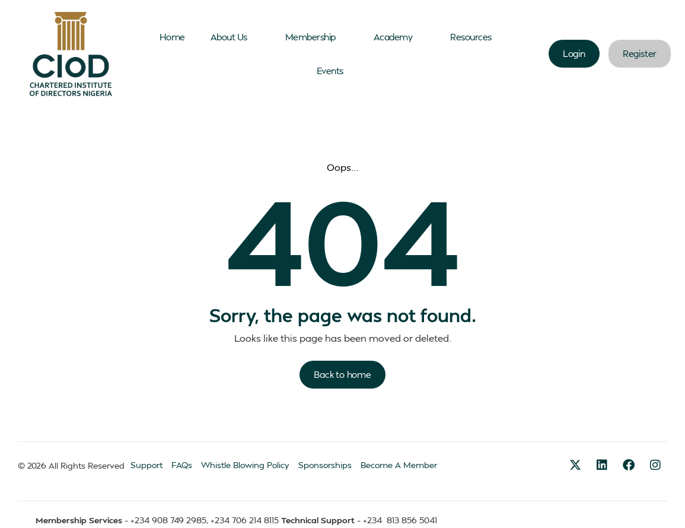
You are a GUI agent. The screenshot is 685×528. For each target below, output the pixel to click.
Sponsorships (325, 465)
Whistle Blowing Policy (245, 465)
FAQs (181, 465)
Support (146, 465)
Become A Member (399, 465)
